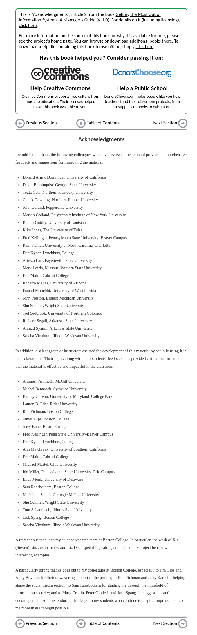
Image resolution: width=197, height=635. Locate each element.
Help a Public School (142, 88)
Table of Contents (103, 123)
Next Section (165, 123)
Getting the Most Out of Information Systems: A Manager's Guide (90, 17)
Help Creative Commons (60, 88)
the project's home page (49, 41)
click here (28, 25)
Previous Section (41, 123)
